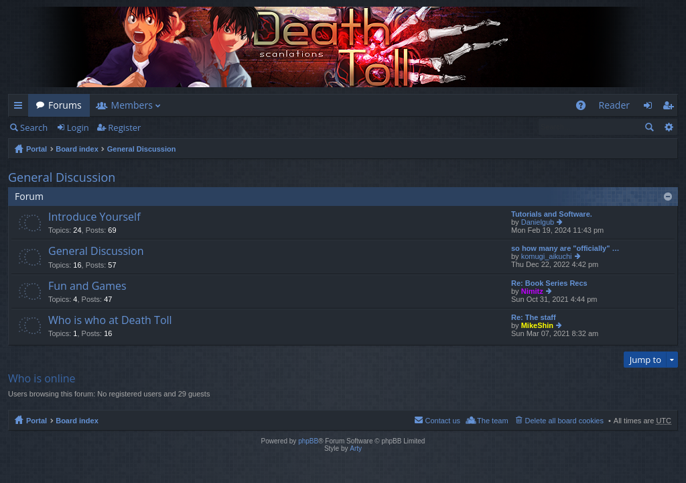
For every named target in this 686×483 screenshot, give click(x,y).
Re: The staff (533, 317)
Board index (77, 149)
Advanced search (668, 127)
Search (34, 127)
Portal (36, 149)
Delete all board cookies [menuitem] (564, 421)
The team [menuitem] (492, 421)
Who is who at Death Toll (110, 320)
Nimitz (532, 291)
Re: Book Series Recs (549, 283)
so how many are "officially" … (565, 248)
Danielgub (538, 222)
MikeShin (537, 325)
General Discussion (141, 149)
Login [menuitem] (651, 108)
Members (132, 105)
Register (124, 127)
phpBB (308, 441)
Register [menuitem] (670, 108)
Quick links (20, 108)
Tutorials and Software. (551, 214)
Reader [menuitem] (614, 105)
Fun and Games (87, 286)
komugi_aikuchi (546, 256)
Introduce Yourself (94, 217)
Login (78, 127)
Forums (65, 105)
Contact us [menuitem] (442, 421)
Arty (356, 448)
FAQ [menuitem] (584, 108)
